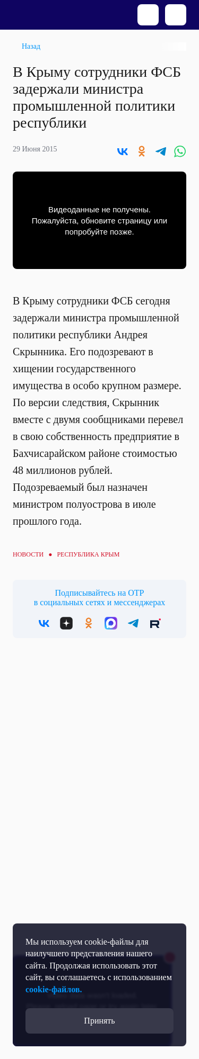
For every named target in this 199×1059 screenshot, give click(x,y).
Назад (31, 46)
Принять (99, 1020)
